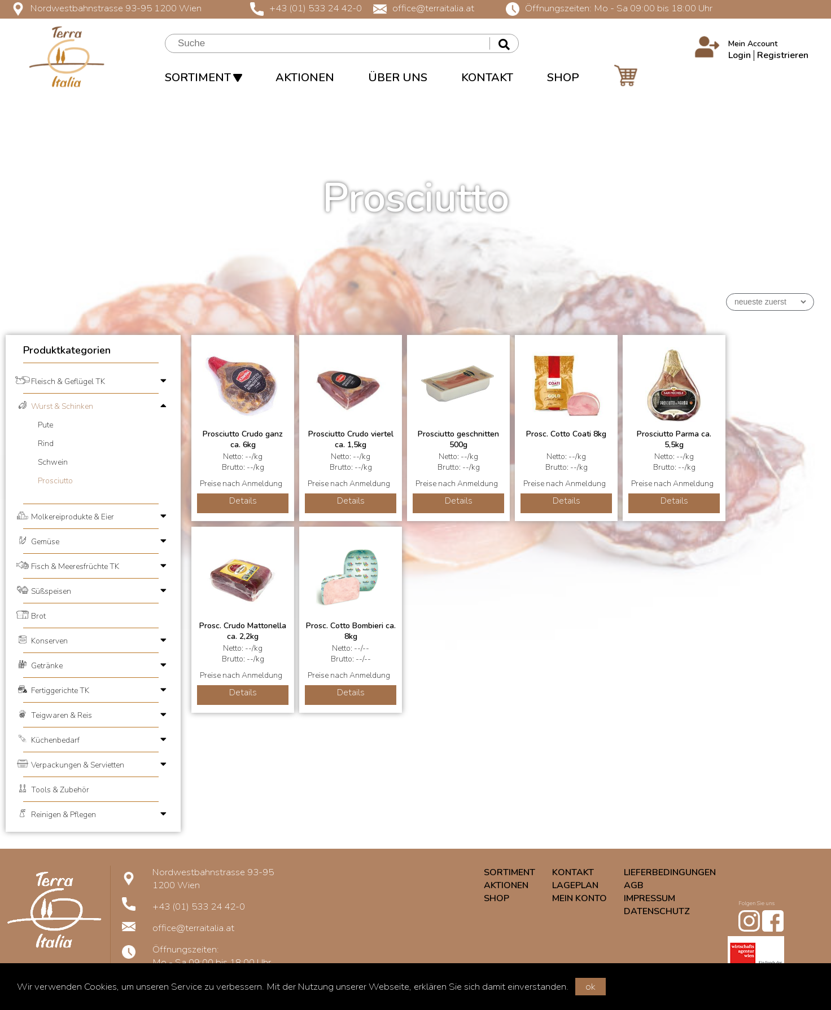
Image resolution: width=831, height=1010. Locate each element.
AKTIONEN (304, 77)
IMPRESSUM (649, 898)
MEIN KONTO (579, 898)
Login (739, 55)
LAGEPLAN (575, 885)
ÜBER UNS (397, 77)
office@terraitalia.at (423, 8)
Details (243, 501)
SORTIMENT (203, 77)
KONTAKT (487, 77)
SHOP (563, 77)
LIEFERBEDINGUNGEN (670, 872)
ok (590, 986)
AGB (634, 885)
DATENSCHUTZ (657, 911)
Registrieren (782, 55)
